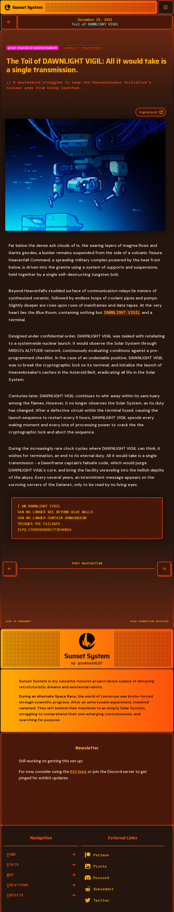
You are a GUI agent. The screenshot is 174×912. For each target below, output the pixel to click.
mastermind (91, 48)
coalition (69, 48)
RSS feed (78, 769)
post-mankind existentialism (32, 48)
